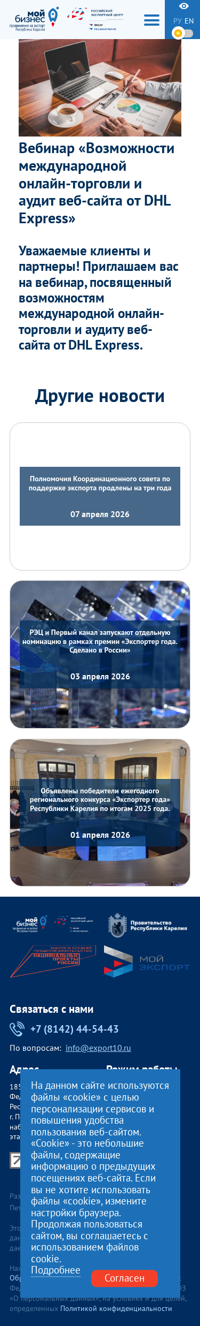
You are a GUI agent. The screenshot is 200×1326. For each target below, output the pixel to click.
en (189, 21)
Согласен (125, 1278)
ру (177, 21)
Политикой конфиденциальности (116, 1308)
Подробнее (56, 1271)
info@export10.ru (98, 1048)
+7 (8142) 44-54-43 (64, 1028)
